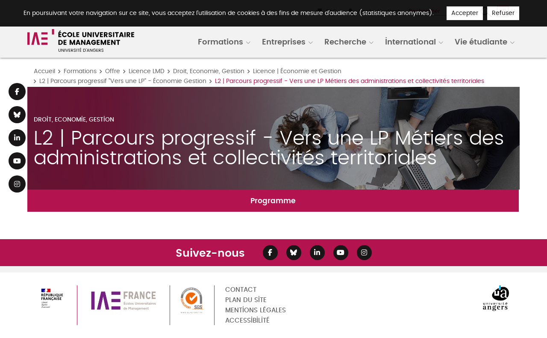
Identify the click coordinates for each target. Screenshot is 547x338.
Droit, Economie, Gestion (208, 71)
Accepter (464, 13)
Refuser (503, 13)
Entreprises (284, 41)
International (410, 41)
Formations (220, 41)
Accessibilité (247, 321)
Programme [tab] (273, 200)
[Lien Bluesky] (17, 114)
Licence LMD (147, 71)
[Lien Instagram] (17, 184)
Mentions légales (255, 310)
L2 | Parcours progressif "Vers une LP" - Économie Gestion (122, 81)
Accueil (44, 71)
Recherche (345, 41)
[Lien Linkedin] (17, 137)
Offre (112, 71)
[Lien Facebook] (17, 91)
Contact (240, 290)
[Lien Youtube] (17, 160)
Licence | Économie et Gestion (297, 71)
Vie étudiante (481, 41)
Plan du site (246, 300)
